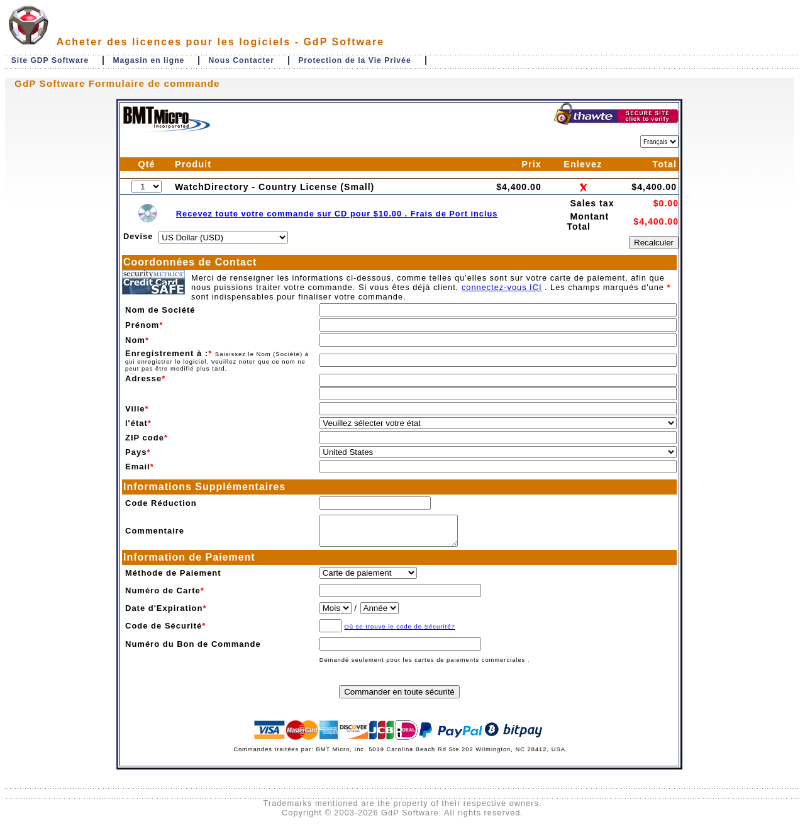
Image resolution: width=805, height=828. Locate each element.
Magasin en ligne (148, 60)
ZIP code (144, 437)
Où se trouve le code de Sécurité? (399, 632)
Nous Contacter (242, 60)
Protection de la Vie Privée (354, 60)
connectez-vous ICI (502, 287)
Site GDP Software (50, 60)
